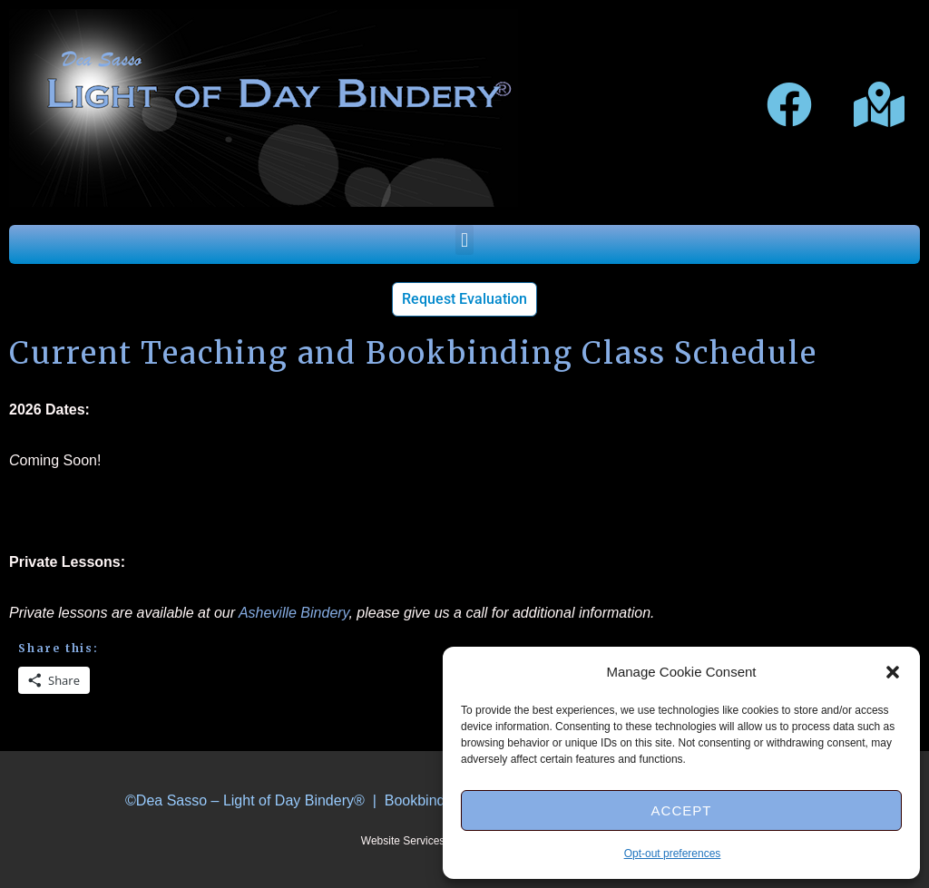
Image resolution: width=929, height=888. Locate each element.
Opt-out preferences (672, 853)
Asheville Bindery (294, 612)
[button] (893, 672)
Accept (681, 810)
